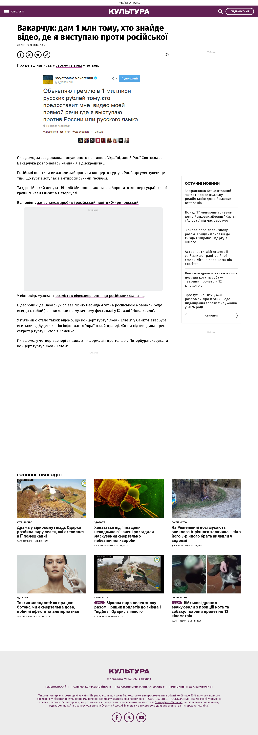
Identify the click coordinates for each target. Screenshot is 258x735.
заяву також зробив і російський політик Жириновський (88, 202)
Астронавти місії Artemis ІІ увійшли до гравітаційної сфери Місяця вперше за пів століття (208, 258)
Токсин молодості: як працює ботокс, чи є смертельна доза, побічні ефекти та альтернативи (48, 607)
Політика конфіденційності (91, 686)
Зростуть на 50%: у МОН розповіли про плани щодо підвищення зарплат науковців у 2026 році (211, 301)
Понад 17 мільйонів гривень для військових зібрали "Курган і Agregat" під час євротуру (211, 216)
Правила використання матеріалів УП (140, 686)
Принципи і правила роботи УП (191, 686)
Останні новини (202, 183)
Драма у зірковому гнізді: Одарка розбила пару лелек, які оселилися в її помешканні (50, 531)
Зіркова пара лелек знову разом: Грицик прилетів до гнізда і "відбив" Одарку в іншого (207, 236)
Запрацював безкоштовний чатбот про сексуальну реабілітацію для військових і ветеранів (209, 197)
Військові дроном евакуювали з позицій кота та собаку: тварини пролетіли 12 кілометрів (211, 279)
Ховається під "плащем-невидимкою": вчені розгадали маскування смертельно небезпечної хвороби (124, 534)
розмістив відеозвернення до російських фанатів (99, 295)
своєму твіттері (69, 65)
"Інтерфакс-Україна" (168, 702)
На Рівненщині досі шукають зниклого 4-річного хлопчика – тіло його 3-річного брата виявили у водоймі (206, 534)
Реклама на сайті (57, 686)
